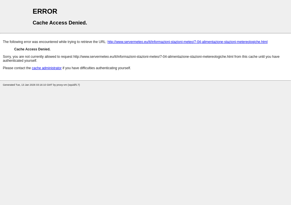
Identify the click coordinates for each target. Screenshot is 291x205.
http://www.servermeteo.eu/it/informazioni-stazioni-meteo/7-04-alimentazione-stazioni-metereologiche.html (187, 42)
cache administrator (47, 68)
